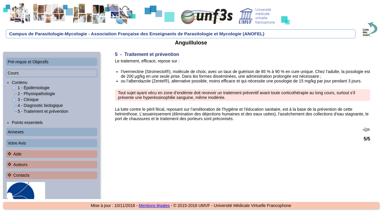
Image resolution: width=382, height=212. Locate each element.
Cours (13, 73)
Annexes (16, 132)
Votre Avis (17, 143)
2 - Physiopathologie (36, 93)
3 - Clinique (28, 99)
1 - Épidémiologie (34, 87)
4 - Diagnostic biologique (40, 105)
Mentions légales (154, 205)
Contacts (21, 175)
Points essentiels (27, 122)
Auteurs (20, 164)
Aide (17, 154)
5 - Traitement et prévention (43, 111)
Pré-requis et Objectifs (28, 61)
